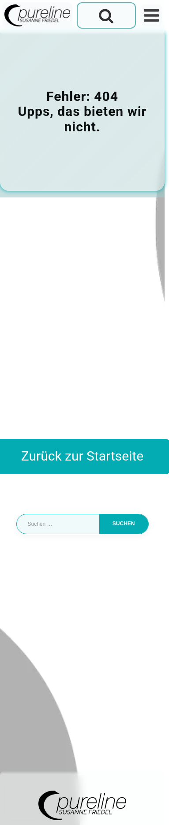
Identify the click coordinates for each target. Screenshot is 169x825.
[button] (16, 809)
